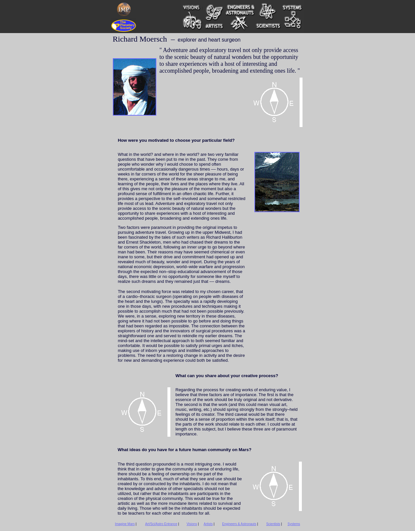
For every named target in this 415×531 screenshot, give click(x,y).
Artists (208, 524)
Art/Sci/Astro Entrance (161, 524)
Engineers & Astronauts (239, 524)
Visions (191, 524)
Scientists (273, 524)
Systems (293, 524)
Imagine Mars (125, 524)
